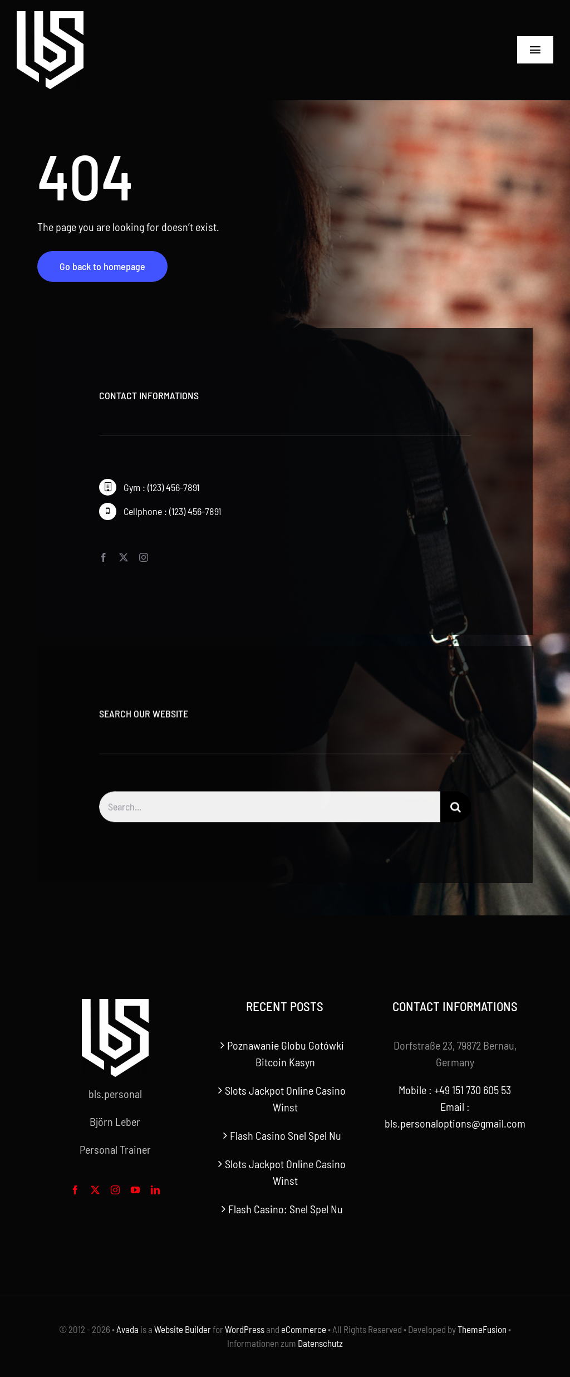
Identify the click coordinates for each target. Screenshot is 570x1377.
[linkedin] (155, 1189)
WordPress (244, 1329)
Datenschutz (320, 1343)
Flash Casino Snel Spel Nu (285, 1135)
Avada (127, 1329)
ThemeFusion (482, 1329)
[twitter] (123, 557)
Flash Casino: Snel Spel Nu (285, 1209)
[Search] (455, 812)
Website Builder (182, 1329)
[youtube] (135, 1189)
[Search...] (269, 812)
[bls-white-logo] (50, 16)
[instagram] (143, 557)
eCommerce (303, 1329)
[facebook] (103, 557)
